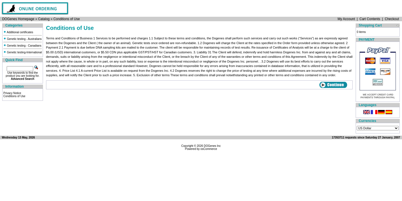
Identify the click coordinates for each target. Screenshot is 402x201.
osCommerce (208, 148)
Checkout (392, 19)
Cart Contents (370, 19)
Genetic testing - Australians (22, 38)
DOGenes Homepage (18, 19)
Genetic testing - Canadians (22, 45)
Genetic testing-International (22, 52)
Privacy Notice (12, 93)
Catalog (43, 19)
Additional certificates (18, 32)
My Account (346, 19)
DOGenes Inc (212, 145)
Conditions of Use (66, 19)
